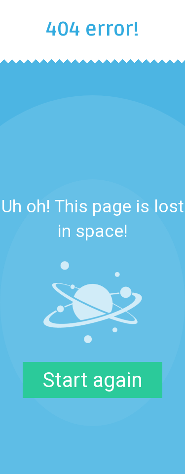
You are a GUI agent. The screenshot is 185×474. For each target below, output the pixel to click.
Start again (92, 380)
